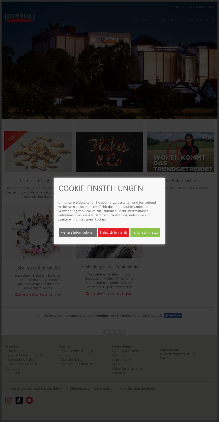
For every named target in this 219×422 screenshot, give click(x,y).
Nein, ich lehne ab (113, 232)
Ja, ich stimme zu (145, 232)
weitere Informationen (78, 232)
